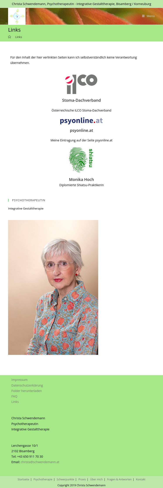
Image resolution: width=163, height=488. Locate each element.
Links (15, 401)
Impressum (19, 379)
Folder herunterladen (26, 390)
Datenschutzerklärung (27, 384)
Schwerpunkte (65, 478)
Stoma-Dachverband (81, 100)
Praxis (82, 478)
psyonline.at (81, 130)
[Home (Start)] (9, 37)
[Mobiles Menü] (148, 16)
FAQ (14, 395)
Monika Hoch (81, 179)
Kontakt (140, 478)
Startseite (23, 478)
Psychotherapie (43, 478)
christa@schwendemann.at (40, 461)
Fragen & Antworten (119, 478)
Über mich (96, 478)
